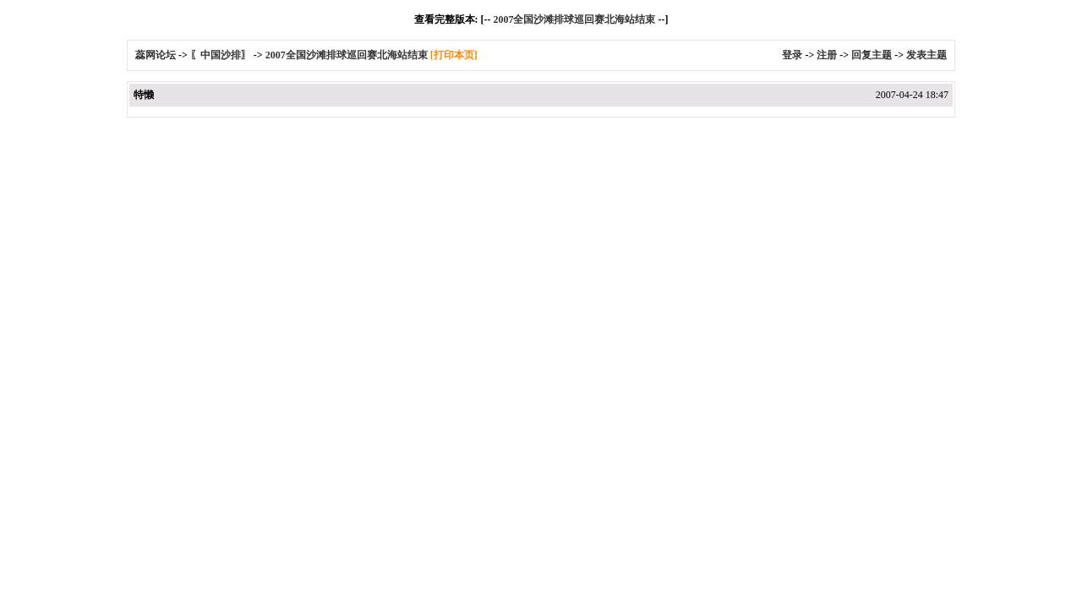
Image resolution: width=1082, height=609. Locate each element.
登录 (792, 55)
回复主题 (871, 55)
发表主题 (926, 55)
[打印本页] (454, 55)
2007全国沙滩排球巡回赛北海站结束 (574, 19)
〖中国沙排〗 (220, 55)
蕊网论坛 (155, 55)
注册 (827, 55)
